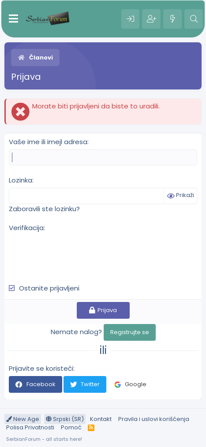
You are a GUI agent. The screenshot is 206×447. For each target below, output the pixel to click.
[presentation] (76, 253)
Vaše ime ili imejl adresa (48, 141)
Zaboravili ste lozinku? (44, 208)
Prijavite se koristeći (41, 368)
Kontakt (101, 419)
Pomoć (71, 427)
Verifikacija (26, 227)
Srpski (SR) (65, 419)
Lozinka (20, 180)
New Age (22, 419)
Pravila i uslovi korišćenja (153, 419)
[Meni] (13, 18)
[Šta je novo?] (172, 19)
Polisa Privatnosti (30, 427)
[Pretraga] (193, 19)
